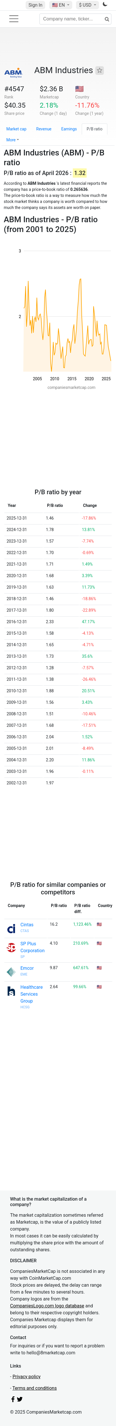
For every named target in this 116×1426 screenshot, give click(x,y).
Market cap (16, 129)
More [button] (11, 140)
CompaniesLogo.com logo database (47, 1306)
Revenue (44, 129)
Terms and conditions (34, 1388)
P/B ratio (94, 129)
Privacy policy (26, 1376)
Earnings (69, 129)
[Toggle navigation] (14, 19)
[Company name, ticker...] (75, 19)
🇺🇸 (59, 5)
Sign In (35, 5)
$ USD (85, 5)
